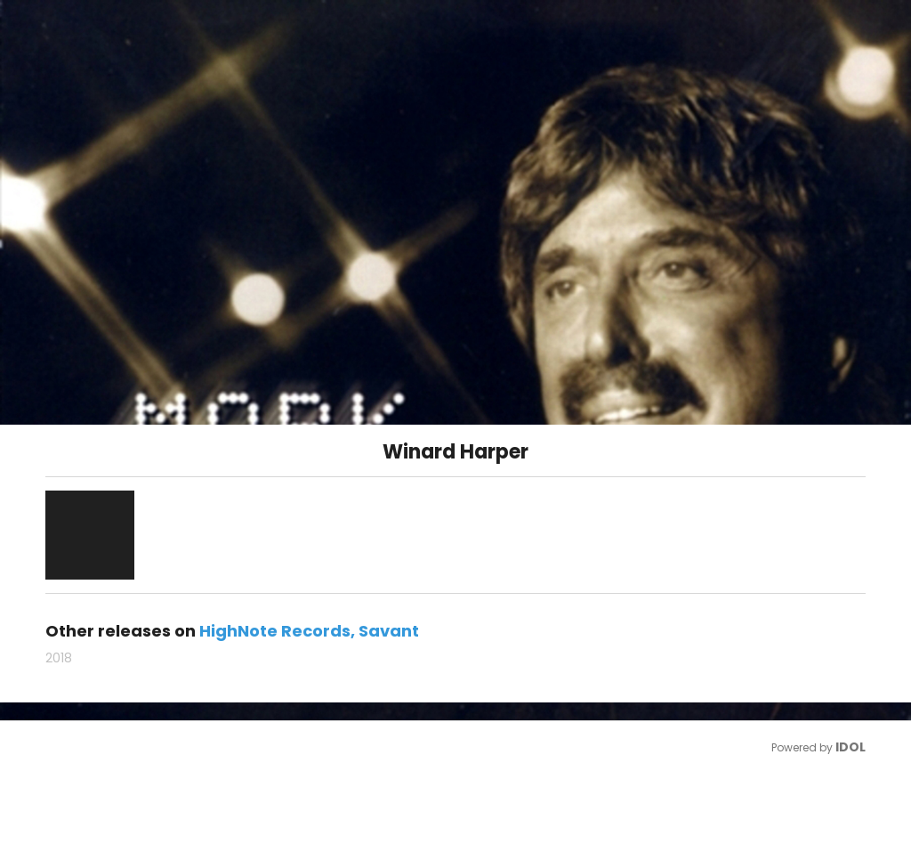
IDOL (850, 747)
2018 (58, 658)
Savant (389, 631)
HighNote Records (275, 631)
